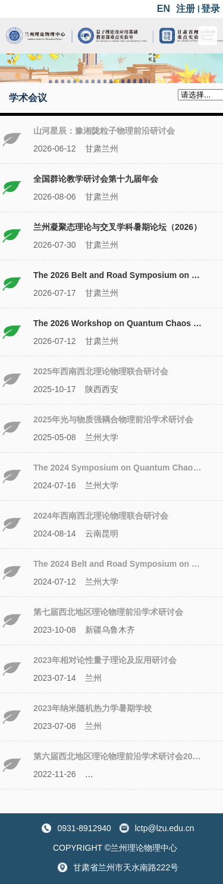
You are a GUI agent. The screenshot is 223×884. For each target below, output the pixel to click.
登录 (210, 9)
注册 (185, 9)
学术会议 (28, 98)
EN (163, 9)
